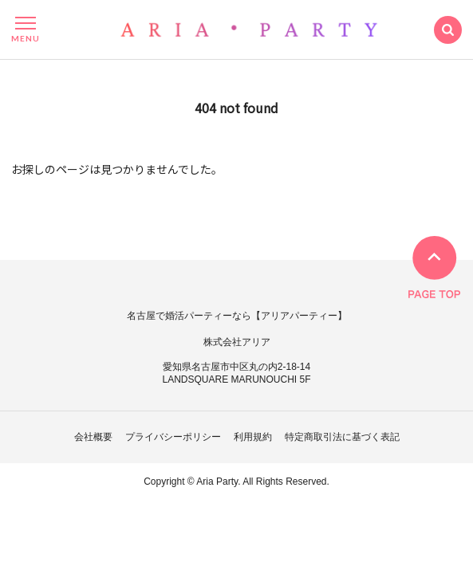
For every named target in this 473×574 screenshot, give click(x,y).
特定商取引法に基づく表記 (342, 436)
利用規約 (253, 436)
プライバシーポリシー (173, 436)
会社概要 (93, 436)
